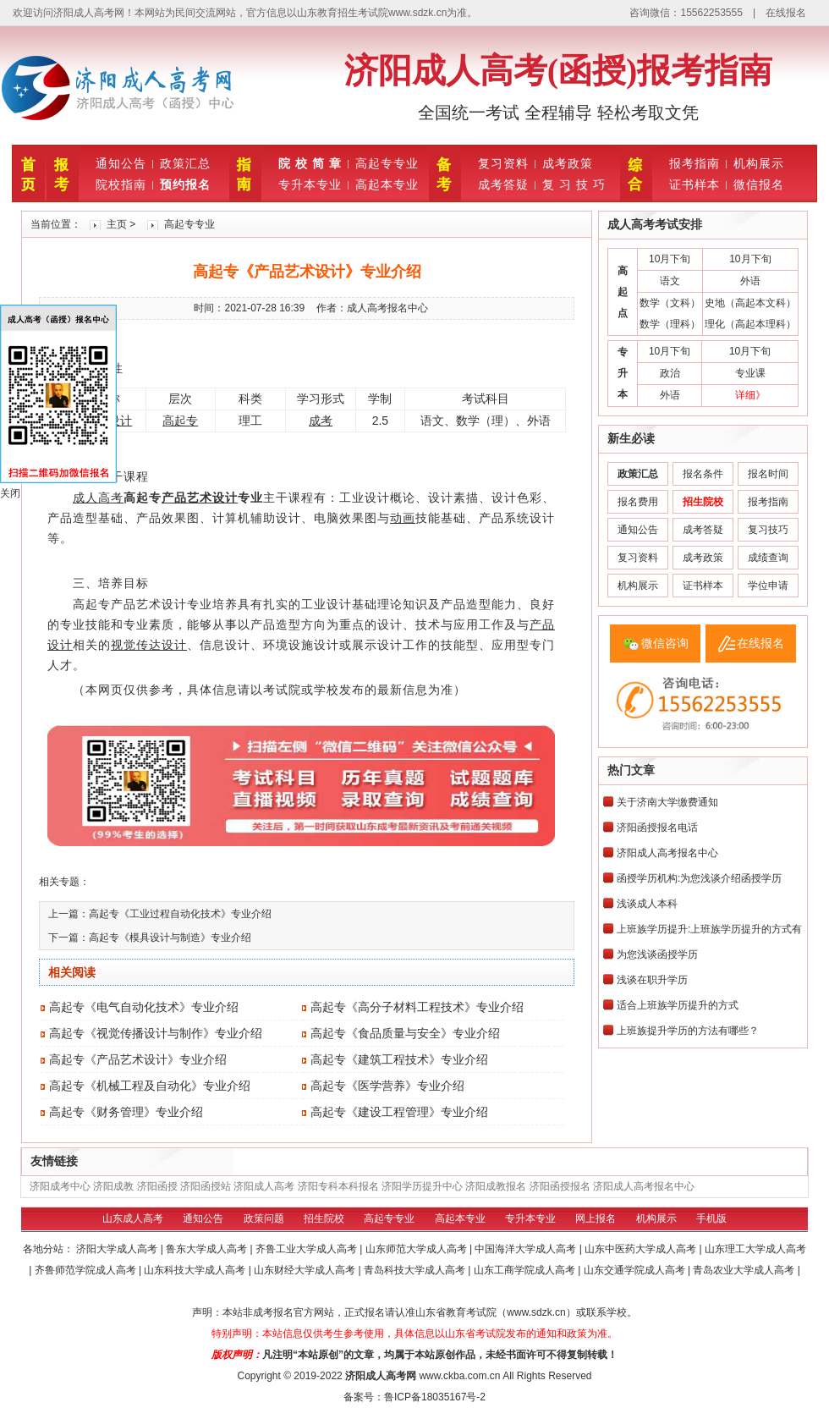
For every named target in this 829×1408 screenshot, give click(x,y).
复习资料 (503, 163)
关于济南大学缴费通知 (667, 802)
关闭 (10, 493)
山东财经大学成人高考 (306, 1270)
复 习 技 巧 (574, 184)
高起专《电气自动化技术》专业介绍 (144, 1007)
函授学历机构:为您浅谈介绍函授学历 (699, 878)
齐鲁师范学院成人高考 (87, 1270)
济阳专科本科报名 (338, 1186)
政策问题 (264, 1218)
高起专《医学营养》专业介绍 (387, 1085)
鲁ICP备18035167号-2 (435, 1397)
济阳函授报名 (560, 1186)
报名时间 (768, 474)
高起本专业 (387, 184)
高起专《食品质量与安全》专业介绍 (405, 1033)
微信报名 (758, 184)
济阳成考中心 (60, 1186)
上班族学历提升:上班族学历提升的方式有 (709, 929)
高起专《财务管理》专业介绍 (126, 1112)
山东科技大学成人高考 (196, 1270)
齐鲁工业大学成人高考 (307, 1249)
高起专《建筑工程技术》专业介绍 (399, 1059)
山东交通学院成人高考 (636, 1270)
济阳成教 (113, 1186)
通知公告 (121, 163)
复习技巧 (768, 530)
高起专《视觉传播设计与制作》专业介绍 (155, 1033)
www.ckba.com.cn (459, 1376)
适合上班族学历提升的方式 (677, 1005)
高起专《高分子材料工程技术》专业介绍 (417, 1007)
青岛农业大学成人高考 (745, 1270)
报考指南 (694, 163)
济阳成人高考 (263, 1186)
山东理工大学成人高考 (755, 1249)
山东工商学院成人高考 (526, 1270)
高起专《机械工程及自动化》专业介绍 (149, 1085)
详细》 (750, 395)
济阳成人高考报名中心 (667, 853)
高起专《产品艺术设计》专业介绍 (138, 1059)
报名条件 (703, 474)
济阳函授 (157, 1186)
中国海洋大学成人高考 (527, 1249)
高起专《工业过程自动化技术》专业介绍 (180, 914)
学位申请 (768, 585)
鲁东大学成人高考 (208, 1249)
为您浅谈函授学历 (657, 954)
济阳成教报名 (495, 1186)
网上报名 (595, 1218)
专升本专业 (310, 184)
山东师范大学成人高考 (417, 1249)
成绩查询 (768, 558)
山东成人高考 (132, 1218)
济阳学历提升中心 (422, 1186)
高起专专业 (387, 163)
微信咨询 (665, 643)
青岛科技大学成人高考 (416, 1270)
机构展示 (758, 163)
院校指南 (121, 184)
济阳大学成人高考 (118, 1249)
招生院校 (324, 1218)
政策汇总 (185, 163)
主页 (117, 224)
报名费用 (638, 502)
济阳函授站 (205, 1186)
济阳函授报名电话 (657, 827)
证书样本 (694, 184)
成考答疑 (503, 184)
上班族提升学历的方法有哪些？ (688, 1031)
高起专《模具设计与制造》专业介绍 (170, 937)
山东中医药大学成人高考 (642, 1249)
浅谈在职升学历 (652, 980)
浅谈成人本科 (647, 904)
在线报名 (786, 13)
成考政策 (567, 163)
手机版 (711, 1218)
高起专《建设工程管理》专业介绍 (399, 1112)
